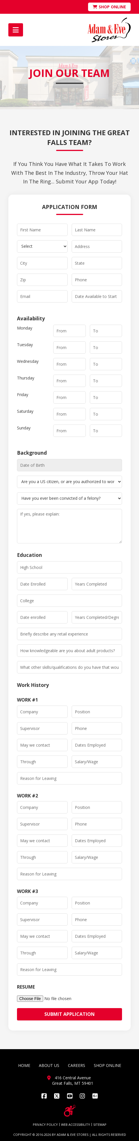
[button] (15, 29)
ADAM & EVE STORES (72, 1134)
